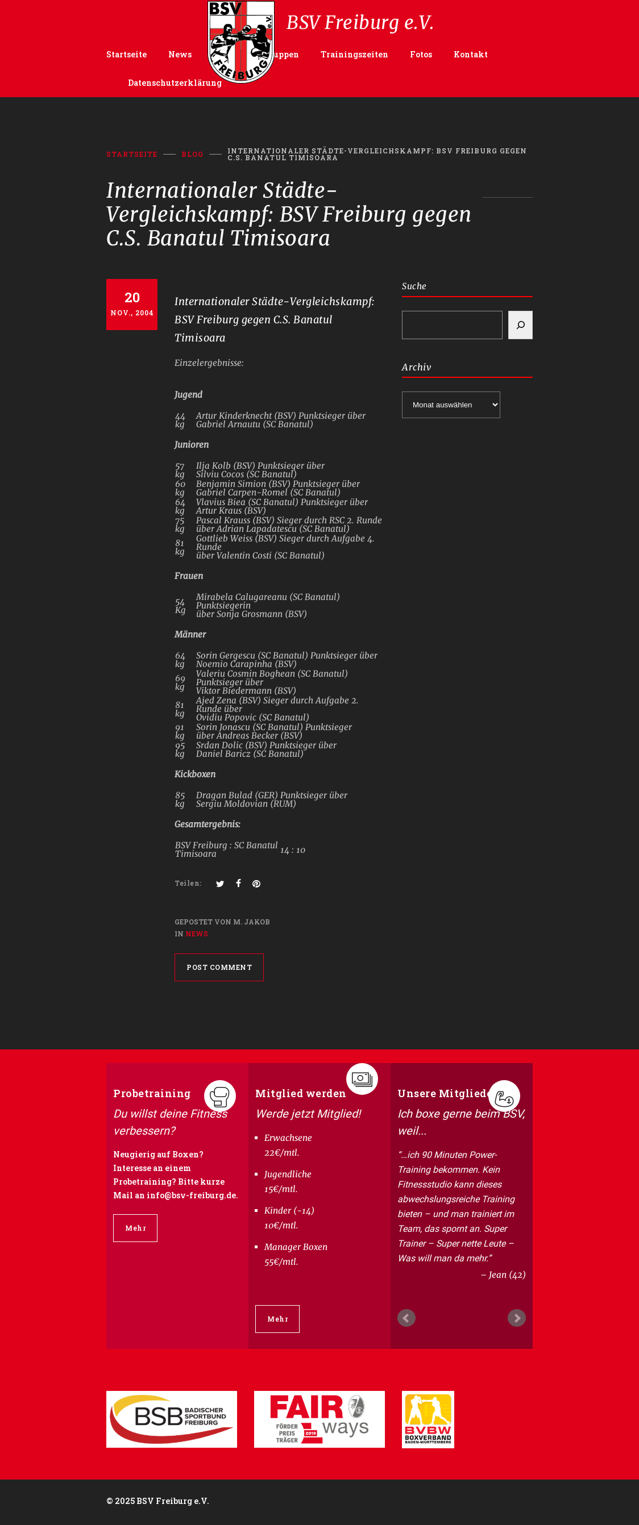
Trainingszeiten (354, 54)
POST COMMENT (219, 967)
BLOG (192, 154)
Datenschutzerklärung (175, 82)
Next (517, 1318)
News (180, 54)
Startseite (126, 54)
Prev (406, 1318)
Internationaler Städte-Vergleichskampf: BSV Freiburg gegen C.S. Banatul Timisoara (275, 319)
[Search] (520, 325)
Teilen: (188, 883)
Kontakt (471, 54)
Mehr (135, 1227)
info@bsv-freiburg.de (191, 1195)
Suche (414, 286)
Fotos (421, 54)
